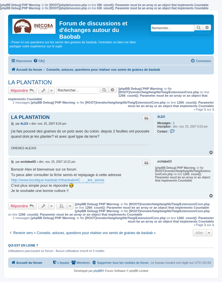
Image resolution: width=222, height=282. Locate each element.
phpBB (97, 270)
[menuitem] (39, 60)
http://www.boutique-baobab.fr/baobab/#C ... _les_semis (57, 180)
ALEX (161, 116)
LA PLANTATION (30, 82)
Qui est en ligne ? (23, 245)
